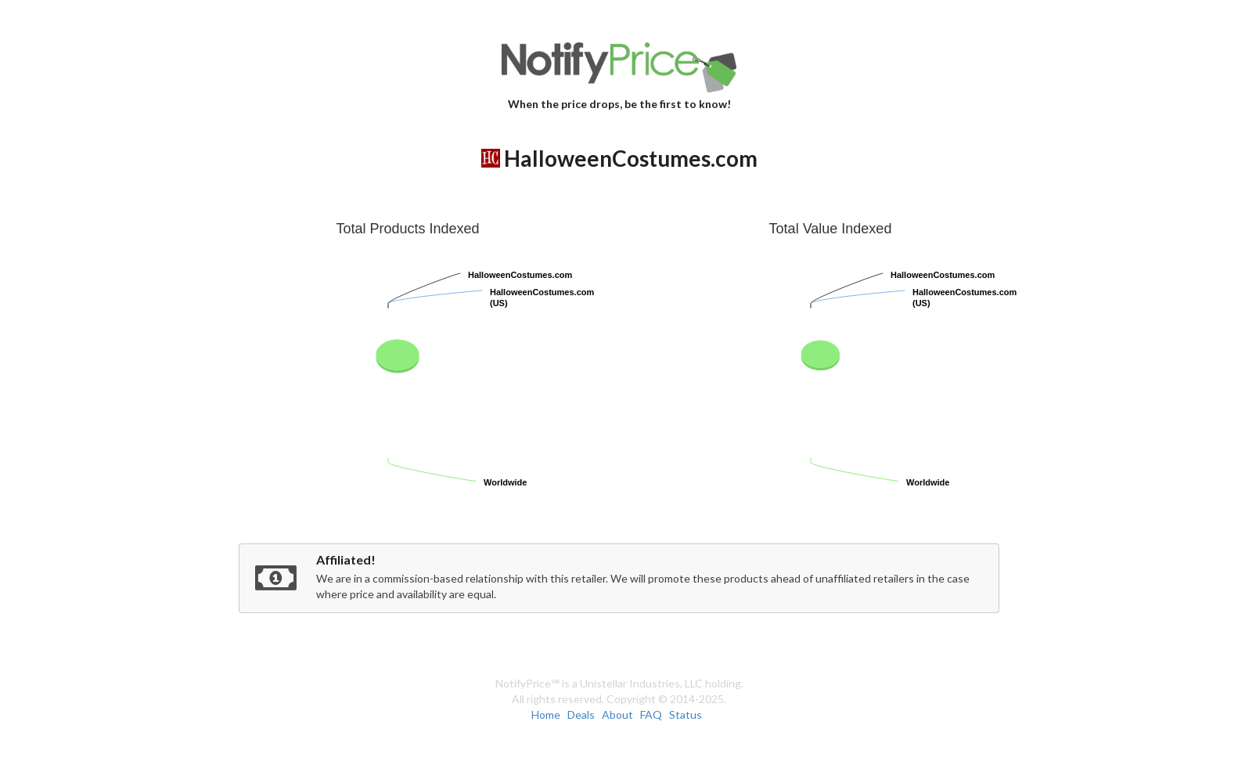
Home (545, 714)
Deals (581, 714)
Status (685, 714)
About (617, 714)
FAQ (651, 714)
